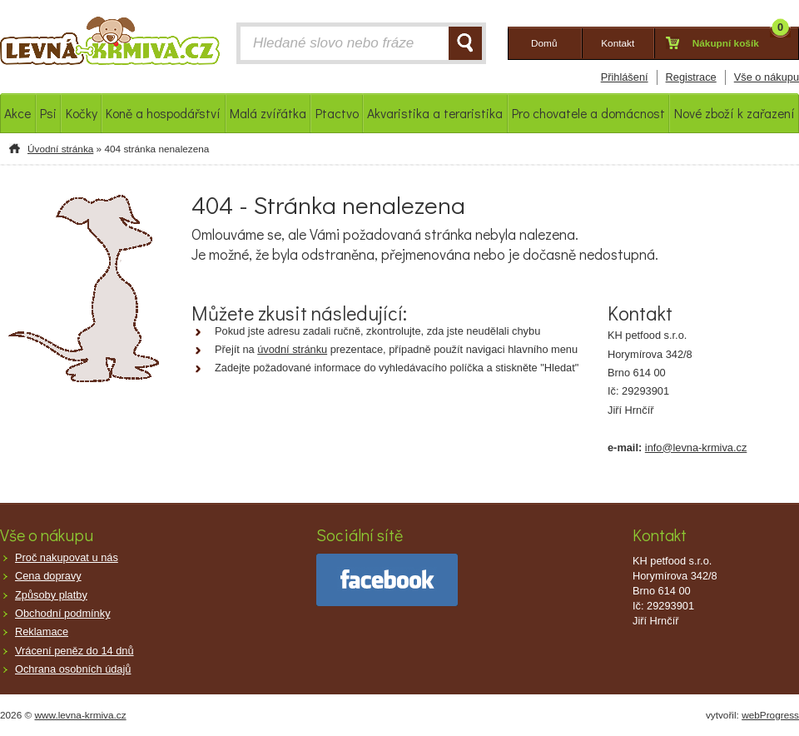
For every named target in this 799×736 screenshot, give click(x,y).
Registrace (691, 77)
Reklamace (41, 631)
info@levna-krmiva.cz (696, 447)
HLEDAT (465, 43)
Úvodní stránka (60, 149)
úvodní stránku (292, 349)
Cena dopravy (48, 575)
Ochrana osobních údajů (73, 669)
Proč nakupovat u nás (66, 557)
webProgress (770, 715)
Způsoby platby (51, 595)
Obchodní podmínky (63, 613)
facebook (387, 580)
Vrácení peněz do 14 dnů (74, 650)
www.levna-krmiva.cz (81, 715)
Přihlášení (624, 77)
